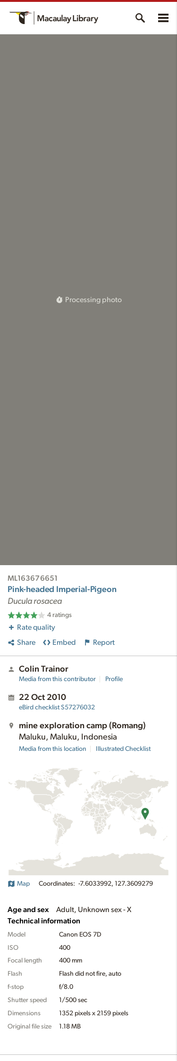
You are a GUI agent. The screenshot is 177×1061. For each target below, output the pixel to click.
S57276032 (57, 707)
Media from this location (52, 749)
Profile (114, 679)
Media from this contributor (57, 679)
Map (19, 883)
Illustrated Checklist (123, 749)
